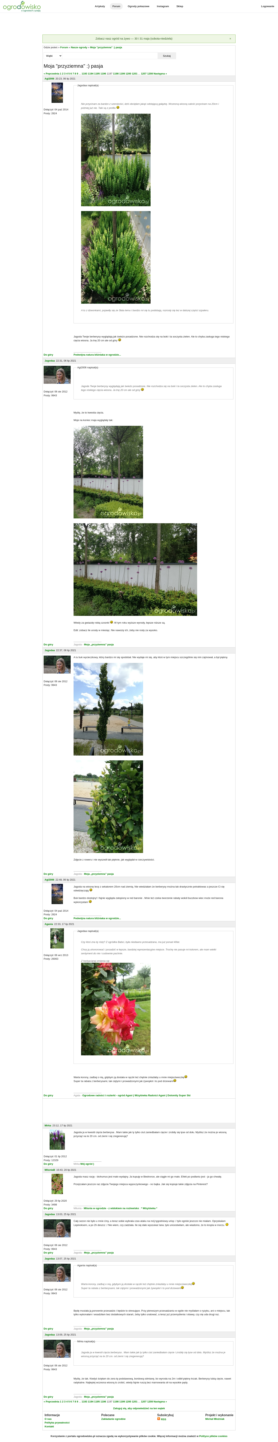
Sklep (179, 6)
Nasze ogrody (79, 47)
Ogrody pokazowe (138, 6)
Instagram (163, 6)
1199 (122, 73)
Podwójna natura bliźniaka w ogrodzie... (97, 354)
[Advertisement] (139, 24)
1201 (134, 73)
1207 (144, 73)
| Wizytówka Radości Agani (149, 1095)
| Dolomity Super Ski (178, 1095)
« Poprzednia (51, 73)
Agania (49, 924)
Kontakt (49, 1426)
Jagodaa (50, 360)
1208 (150, 73)
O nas (48, 1418)
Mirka (48, 1125)
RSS (161, 1419)
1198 (116, 73)
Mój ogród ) (87, 1163)
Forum (116, 6)
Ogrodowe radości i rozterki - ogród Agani (107, 1095)
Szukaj (167, 55)
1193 (84, 73)
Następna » (160, 73)
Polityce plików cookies (213, 1436)
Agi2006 (49, 78)
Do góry (48, 354)
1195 (97, 73)
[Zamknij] (230, 39)
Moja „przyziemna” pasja (99, 644)
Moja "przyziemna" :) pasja (106, 47)
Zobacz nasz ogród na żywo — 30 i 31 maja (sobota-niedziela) (134, 38)
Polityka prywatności (57, 1422)
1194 (90, 73)
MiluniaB (50, 1169)
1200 (128, 73)
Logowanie (267, 6)
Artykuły (100, 6)
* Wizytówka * (149, 1208)
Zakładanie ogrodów (113, 1418)
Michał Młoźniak (214, 1418)
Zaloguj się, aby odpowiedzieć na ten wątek (139, 1408)
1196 (103, 73)
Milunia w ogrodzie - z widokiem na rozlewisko (111, 1208)
